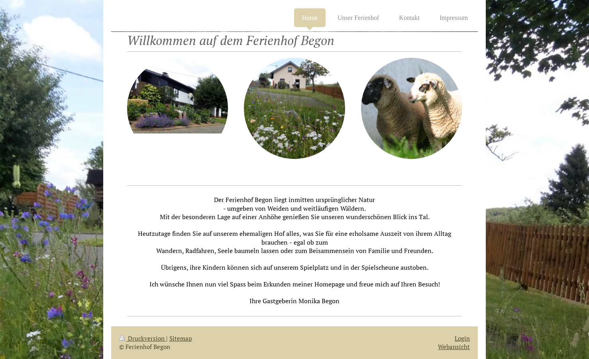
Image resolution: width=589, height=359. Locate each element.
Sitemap (180, 338)
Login (462, 338)
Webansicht (454, 347)
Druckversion (142, 338)
